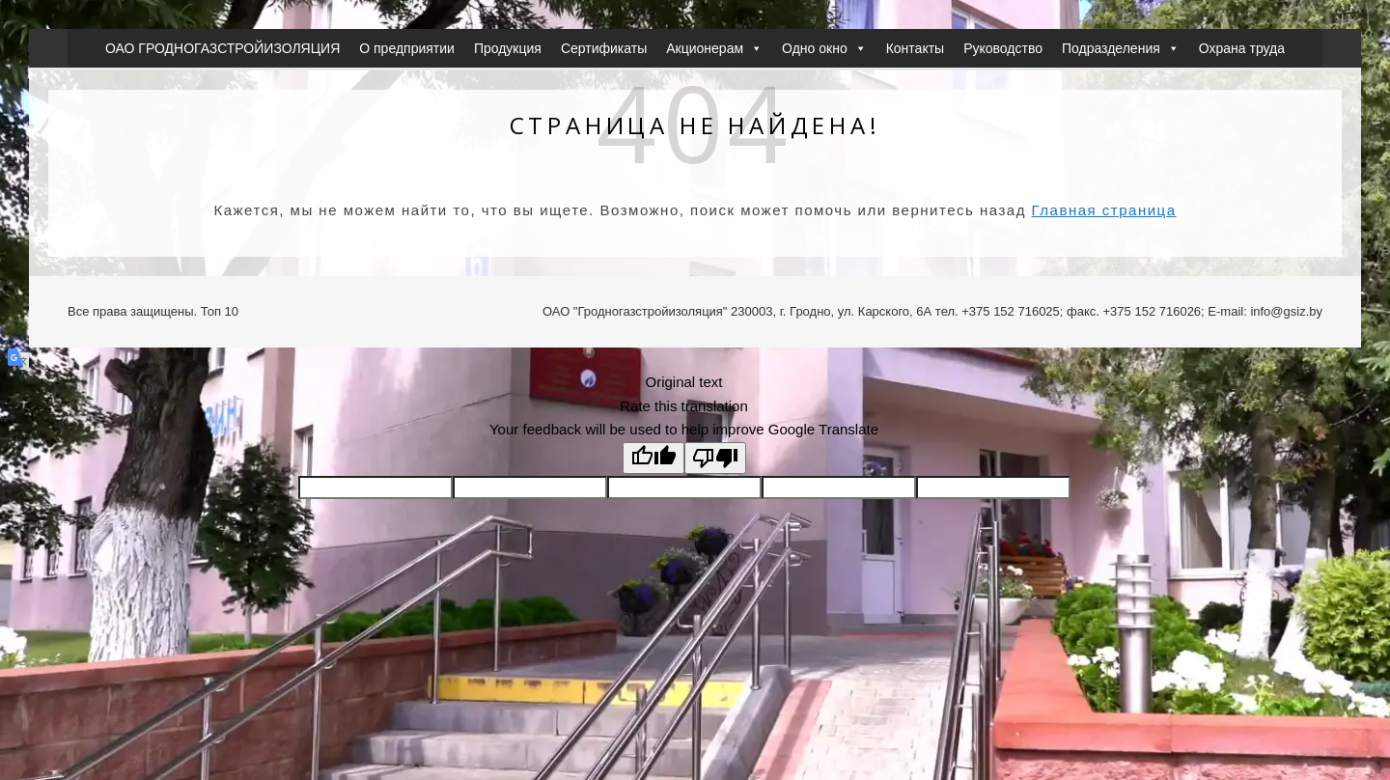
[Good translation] (653, 458)
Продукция (508, 48)
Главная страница (1104, 210)
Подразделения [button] (1121, 48)
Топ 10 (219, 311)
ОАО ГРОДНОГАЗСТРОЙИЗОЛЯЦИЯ (222, 48)
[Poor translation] (715, 458)
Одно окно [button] (824, 48)
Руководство (1002, 48)
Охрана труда (1242, 48)
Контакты (915, 48)
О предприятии (407, 48)
